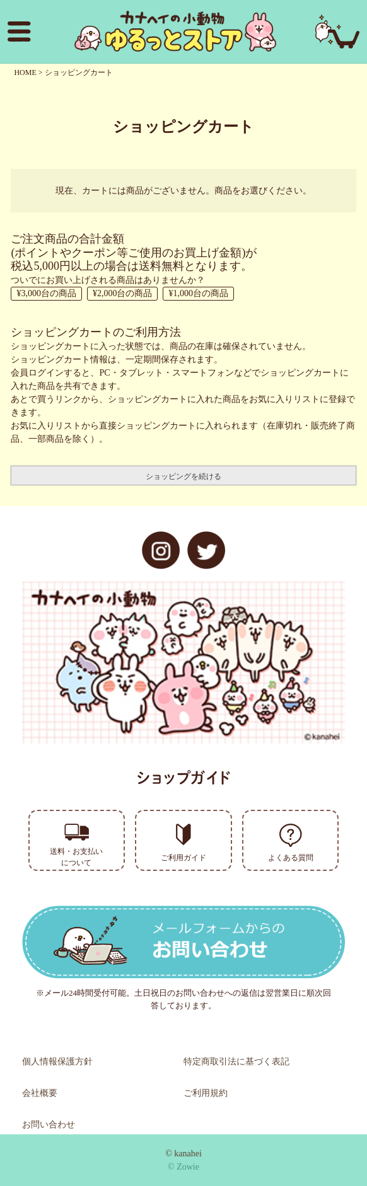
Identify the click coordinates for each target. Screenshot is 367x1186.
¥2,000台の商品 (123, 293)
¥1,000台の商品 (198, 293)
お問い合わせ (48, 1124)
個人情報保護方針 (57, 1061)
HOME (25, 72)
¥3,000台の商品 (46, 293)
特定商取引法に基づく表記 (236, 1061)
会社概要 (39, 1093)
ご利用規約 (206, 1093)
